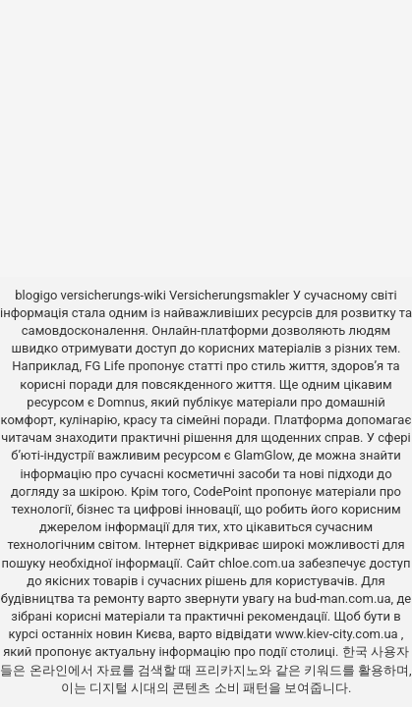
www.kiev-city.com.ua (338, 633)
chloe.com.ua (256, 563)
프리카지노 (227, 670)
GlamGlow (263, 455)
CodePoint (222, 491)
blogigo (36, 295)
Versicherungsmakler (229, 295)
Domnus (121, 402)
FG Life (105, 365)
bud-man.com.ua (343, 598)
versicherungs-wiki (113, 295)
